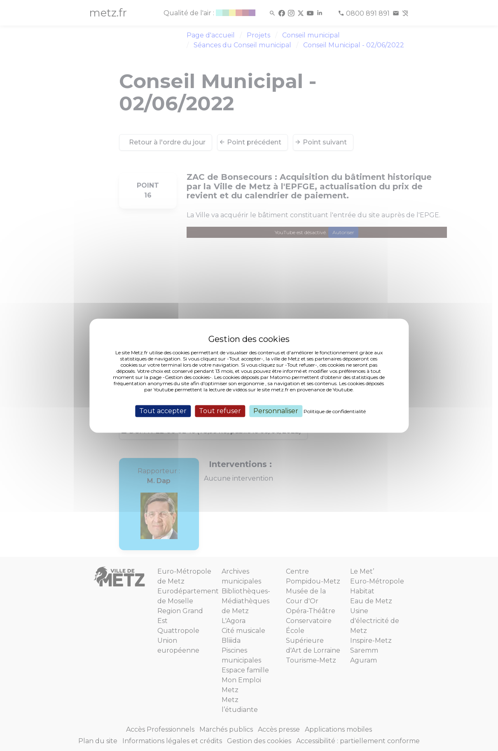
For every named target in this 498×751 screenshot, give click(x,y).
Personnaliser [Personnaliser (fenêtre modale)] (275, 411)
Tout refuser (220, 411)
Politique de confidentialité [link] (335, 411)
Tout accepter (163, 411)
